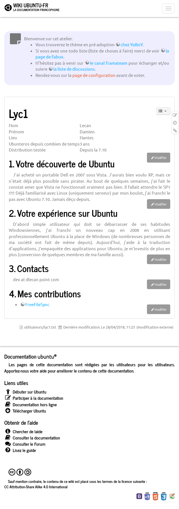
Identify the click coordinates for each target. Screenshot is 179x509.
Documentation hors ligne (30, 404)
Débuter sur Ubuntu (25, 391)
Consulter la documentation (32, 437)
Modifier (161, 157)
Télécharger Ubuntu (25, 410)
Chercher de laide (23, 431)
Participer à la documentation (33, 397)
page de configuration (93, 75)
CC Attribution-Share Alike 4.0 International (36, 486)
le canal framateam (108, 63)
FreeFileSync (37, 304)
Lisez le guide (20, 450)
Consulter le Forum (24, 443)
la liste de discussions (74, 68)
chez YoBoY (132, 44)
